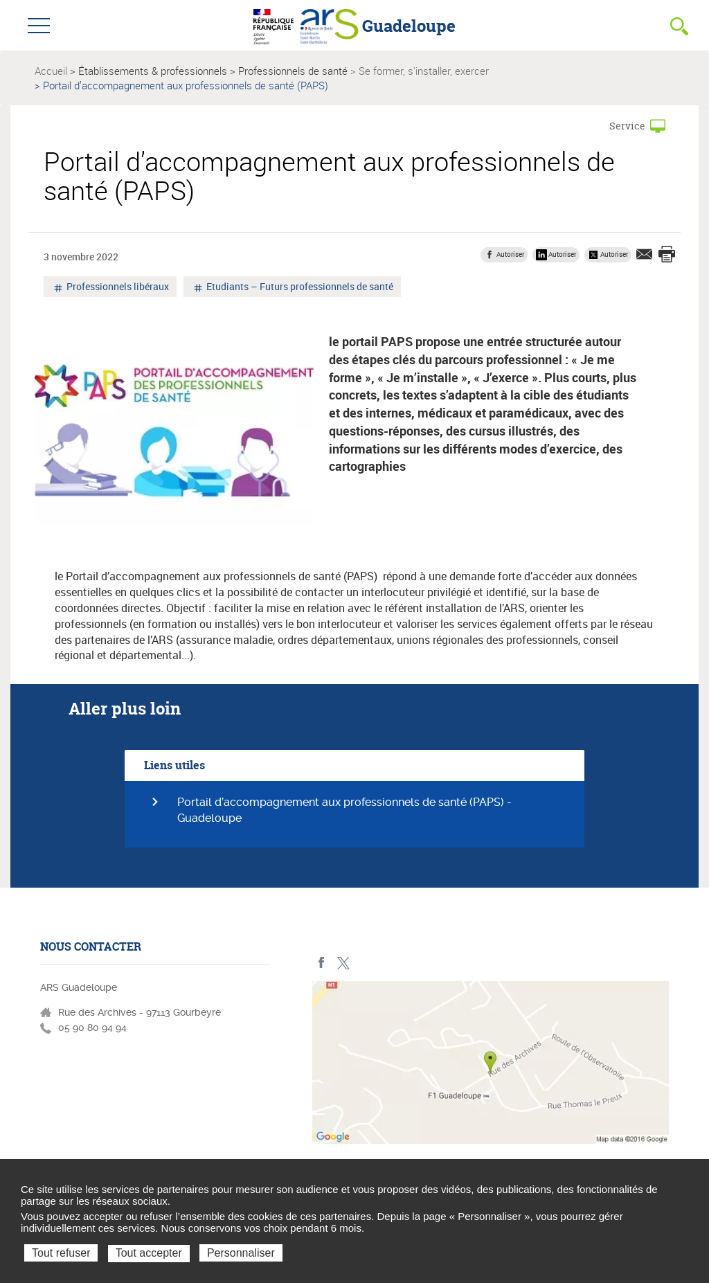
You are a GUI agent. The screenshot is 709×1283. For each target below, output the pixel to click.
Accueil (51, 71)
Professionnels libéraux (116, 288)
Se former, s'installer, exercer (424, 71)
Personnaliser (241, 1253)
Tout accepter (149, 1253)
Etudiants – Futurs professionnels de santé (298, 288)
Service (627, 125)
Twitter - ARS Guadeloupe (343, 962)
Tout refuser (61, 1253)
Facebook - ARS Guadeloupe (321, 962)
